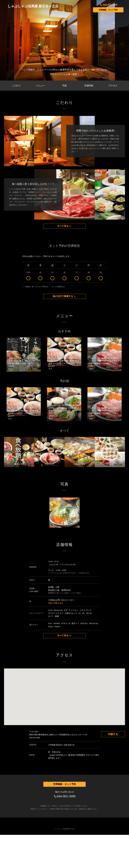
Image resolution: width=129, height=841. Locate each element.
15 (52, 278)
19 (101, 278)
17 (77, 278)
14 (40, 278)
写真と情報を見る (55, 607)
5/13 (28, 278)
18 (89, 278)
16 (64, 278)
